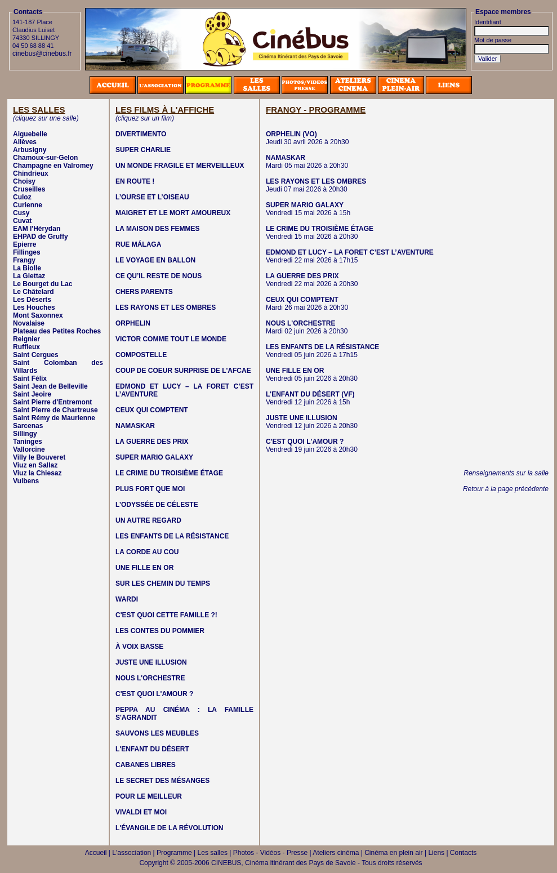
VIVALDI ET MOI (141, 812)
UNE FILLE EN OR (144, 568)
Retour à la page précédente (506, 489)
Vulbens (26, 481)
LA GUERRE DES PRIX (152, 442)
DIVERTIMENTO (140, 134)
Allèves (25, 142)
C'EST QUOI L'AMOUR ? (154, 694)
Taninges (27, 442)
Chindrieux (30, 173)
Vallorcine (29, 449)
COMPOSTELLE (141, 355)
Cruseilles (29, 189)
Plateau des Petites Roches (57, 331)
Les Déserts (32, 300)
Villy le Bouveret (39, 457)
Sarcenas (28, 426)
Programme (174, 853)
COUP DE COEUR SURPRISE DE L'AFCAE (183, 371)
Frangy (24, 260)
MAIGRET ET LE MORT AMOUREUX (172, 213)
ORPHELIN (132, 323)
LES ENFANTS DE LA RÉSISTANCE (172, 536)
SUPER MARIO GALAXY (154, 457)
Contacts (463, 853)
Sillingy (25, 434)
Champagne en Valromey (53, 166)
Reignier (26, 339)
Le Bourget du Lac (42, 284)
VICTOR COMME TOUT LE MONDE (170, 339)
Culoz (22, 197)
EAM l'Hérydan (36, 229)
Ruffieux (26, 347)
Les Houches (34, 307)
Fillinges (27, 252)
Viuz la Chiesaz (37, 473)
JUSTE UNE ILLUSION (151, 662)
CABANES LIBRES (145, 765)
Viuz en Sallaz (35, 465)
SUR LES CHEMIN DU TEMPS (162, 583)
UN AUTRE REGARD (148, 520)
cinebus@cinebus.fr (42, 53)
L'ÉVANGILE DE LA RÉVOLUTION (169, 828)
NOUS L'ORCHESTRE (150, 678)
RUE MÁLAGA (138, 244)
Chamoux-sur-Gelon (45, 158)
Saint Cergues (36, 355)
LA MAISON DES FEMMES (157, 229)
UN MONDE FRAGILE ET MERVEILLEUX (179, 166)
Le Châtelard (33, 292)
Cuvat (22, 221)
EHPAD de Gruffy (40, 236)
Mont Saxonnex (38, 315)
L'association (131, 853)
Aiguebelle (30, 134)
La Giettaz (29, 276)
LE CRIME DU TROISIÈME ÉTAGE (169, 473)
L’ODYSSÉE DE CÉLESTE (156, 505)
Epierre (24, 244)
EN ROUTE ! (134, 181)
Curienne (27, 205)
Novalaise (28, 323)
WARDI (126, 599)
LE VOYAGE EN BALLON (155, 260)
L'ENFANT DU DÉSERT (152, 749)
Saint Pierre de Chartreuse (55, 410)
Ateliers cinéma (336, 853)
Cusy (21, 213)
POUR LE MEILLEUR (148, 796)
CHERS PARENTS (144, 292)
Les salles (213, 853)
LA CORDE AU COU (147, 552)
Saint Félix (30, 378)
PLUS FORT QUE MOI (150, 489)
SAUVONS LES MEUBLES (157, 733)
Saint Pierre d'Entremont (52, 402)
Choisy (24, 181)
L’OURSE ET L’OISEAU (152, 197)
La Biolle (27, 268)
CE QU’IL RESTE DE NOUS (158, 276)
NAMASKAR (135, 426)
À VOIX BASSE (139, 647)
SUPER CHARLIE (143, 150)
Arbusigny (29, 150)
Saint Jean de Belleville (50, 386)
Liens (436, 853)
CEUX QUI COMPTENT (151, 410)
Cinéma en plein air (393, 853)
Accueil (96, 853)
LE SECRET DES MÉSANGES (162, 781)
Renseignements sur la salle (506, 473)
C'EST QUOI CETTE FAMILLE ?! (166, 615)
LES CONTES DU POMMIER (159, 631)
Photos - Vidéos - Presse (270, 853)
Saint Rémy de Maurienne (54, 418)
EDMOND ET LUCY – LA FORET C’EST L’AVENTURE (350, 252)
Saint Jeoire (32, 394)
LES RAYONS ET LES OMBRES (165, 307)
